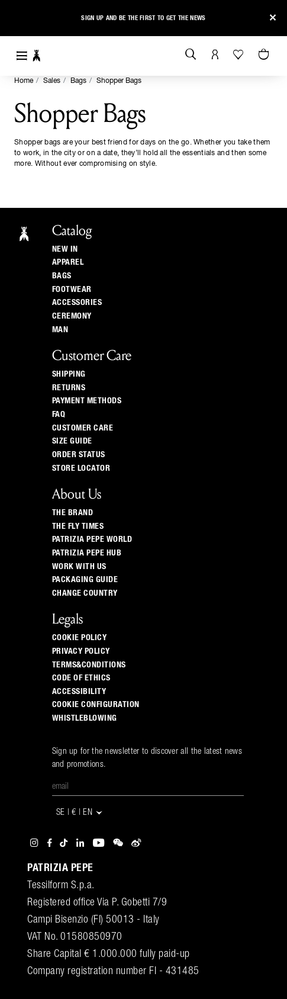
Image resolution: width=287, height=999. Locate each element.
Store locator (81, 468)
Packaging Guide (85, 580)
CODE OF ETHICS (81, 678)
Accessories (77, 302)
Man (60, 330)
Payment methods (87, 401)
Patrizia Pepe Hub (87, 553)
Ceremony (72, 316)
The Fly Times (78, 526)
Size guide (72, 441)
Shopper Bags (118, 81)
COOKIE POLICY (79, 638)
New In (65, 249)
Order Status (78, 455)
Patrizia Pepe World (92, 539)
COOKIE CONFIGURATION (96, 705)
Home (23, 81)
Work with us (79, 567)
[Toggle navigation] (22, 56)
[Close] (272, 18)
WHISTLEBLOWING (84, 718)
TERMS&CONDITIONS (89, 665)
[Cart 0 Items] (265, 55)
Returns (69, 388)
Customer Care (83, 428)
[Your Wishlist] (239, 54)
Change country (85, 593)
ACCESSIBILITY (79, 692)
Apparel (68, 262)
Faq (59, 414)
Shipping (69, 374)
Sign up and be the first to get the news (143, 16)
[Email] (148, 787)
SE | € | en (80, 812)
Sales (51, 81)
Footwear (72, 289)
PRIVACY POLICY (81, 651)
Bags (78, 81)
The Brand (72, 513)
